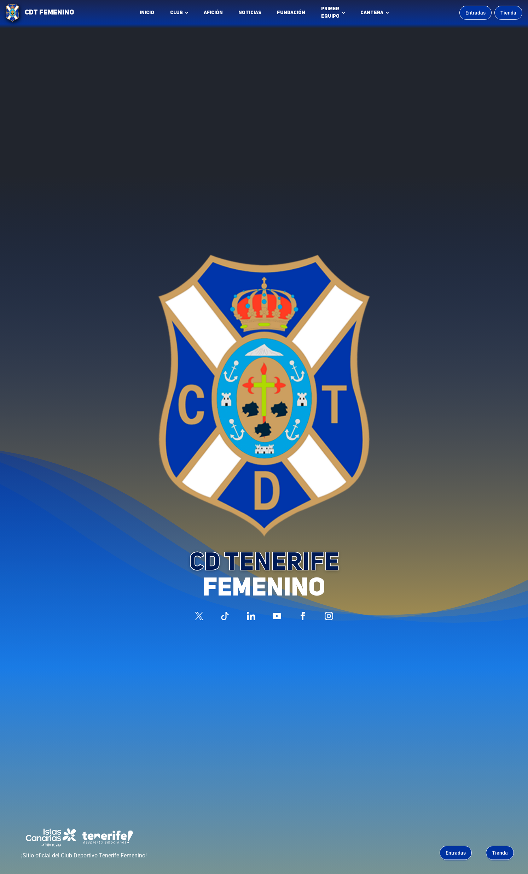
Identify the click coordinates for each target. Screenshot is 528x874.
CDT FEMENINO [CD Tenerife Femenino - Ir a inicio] (49, 12)
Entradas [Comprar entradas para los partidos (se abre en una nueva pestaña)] (456, 853)
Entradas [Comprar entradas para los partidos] (475, 13)
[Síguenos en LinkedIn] (251, 616)
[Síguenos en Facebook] (303, 616)
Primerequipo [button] (330, 12)
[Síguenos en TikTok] (225, 616)
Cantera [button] (371, 12)
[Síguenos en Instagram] (329, 616)
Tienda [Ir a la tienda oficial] (508, 13)
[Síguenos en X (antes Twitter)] (199, 616)
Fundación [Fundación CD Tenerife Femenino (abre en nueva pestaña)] (293, 14)
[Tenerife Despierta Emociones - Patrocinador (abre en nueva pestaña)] (107, 837)
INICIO (147, 12)
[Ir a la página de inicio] (12, 12)
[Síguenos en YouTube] (277, 616)
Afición (213, 12)
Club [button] (176, 12)
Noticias (249, 12)
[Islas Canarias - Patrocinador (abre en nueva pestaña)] (51, 837)
